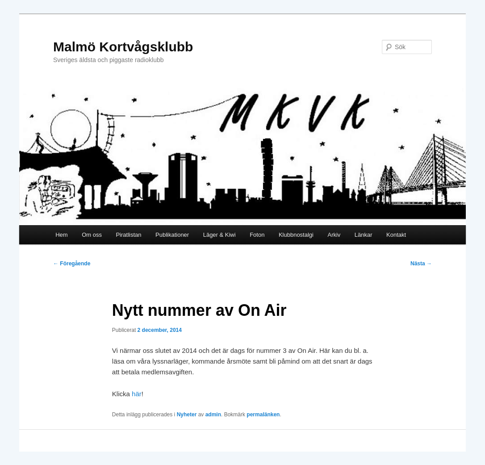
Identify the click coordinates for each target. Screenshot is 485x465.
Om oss (92, 234)
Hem (61, 234)
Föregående (71, 263)
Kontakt (396, 234)
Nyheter (187, 414)
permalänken (263, 414)
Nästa (421, 263)
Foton (257, 234)
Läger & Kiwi (219, 234)
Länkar (363, 234)
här (137, 394)
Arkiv (333, 234)
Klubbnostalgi (296, 234)
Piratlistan (128, 234)
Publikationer (172, 234)
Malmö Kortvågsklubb (123, 46)
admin (213, 414)
